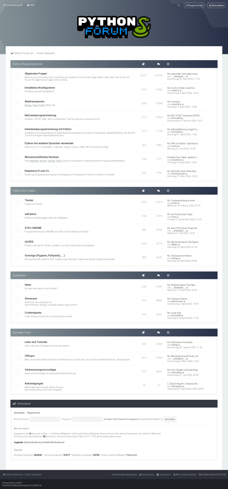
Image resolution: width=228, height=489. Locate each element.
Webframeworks (34, 101)
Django (28, 105)
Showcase (31, 298)
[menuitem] (30, 5)
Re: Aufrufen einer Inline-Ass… (182, 171)
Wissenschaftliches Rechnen (42, 156)
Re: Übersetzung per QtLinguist (182, 242)
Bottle (42, 105)
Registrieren (33, 412)
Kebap (174, 258)
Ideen (28, 284)
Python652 (131, 455)
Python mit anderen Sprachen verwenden (49, 143)
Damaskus (176, 372)
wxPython (30, 213)
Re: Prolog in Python (177, 298)
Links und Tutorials (36, 341)
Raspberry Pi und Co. (37, 170)
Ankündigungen (34, 383)
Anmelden (19, 412)
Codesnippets (33, 312)
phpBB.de (37, 485)
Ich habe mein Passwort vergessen (121, 419)
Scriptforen (19, 275)
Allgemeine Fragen (36, 73)
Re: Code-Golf (174, 312)
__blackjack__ (178, 76)
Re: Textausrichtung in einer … (182, 200)
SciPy (59, 160)
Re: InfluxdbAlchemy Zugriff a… (183, 129)
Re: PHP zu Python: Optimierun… (183, 143)
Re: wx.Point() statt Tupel (179, 214)
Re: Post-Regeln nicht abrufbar (182, 369)
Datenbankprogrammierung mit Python (48, 129)
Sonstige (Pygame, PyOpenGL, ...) (45, 255)
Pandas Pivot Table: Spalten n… (182, 157)
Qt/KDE (29, 241)
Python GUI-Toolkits (24, 190)
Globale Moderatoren (53, 442)
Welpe (174, 244)
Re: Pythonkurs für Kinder (180, 342)
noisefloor (176, 104)
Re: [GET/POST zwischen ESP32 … (184, 115)
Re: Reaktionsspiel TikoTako (181, 285)
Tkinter (29, 200)
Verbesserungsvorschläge (40, 369)
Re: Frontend (173, 101)
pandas (51, 160)
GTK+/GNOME (33, 227)
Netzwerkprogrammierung (40, 115)
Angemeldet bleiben (151, 419)
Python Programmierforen (28, 63)
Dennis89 (176, 118)
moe (173, 216)
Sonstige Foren (21, 332)
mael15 (175, 90)
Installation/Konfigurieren (40, 87)
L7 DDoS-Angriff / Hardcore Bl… (183, 383)
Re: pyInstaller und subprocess (182, 73)
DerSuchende (178, 173)
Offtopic (30, 355)
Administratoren (32, 442)
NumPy (43, 160)
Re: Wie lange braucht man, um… (183, 356)
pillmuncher (177, 301)
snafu (174, 146)
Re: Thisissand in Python (179, 255)
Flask (35, 105)
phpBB (18, 483)
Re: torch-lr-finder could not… (181, 88)
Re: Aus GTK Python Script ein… (182, 228)
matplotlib (33, 160)
